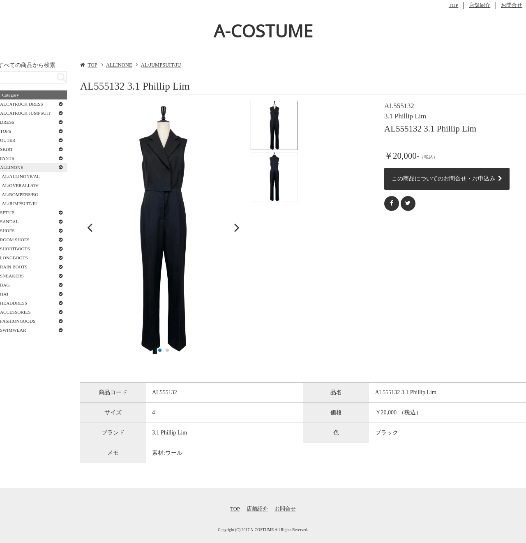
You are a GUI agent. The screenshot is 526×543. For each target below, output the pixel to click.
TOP (454, 5)
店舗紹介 (479, 5)
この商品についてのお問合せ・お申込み (447, 178)
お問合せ (511, 5)
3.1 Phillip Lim (405, 116)
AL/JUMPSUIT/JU (161, 65)
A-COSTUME (263, 30)
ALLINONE (119, 65)
